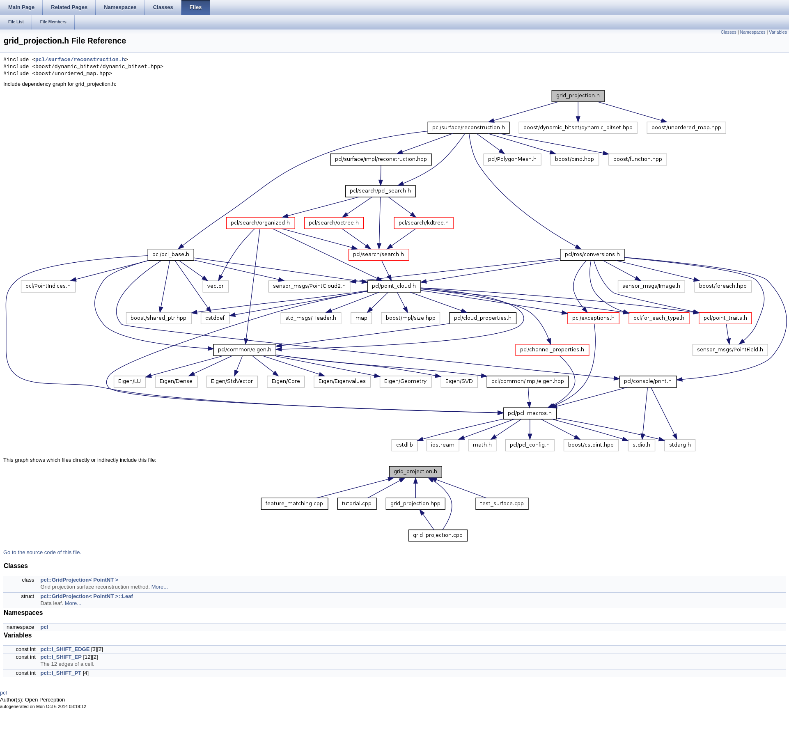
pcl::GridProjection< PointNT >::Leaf (86, 596)
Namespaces (752, 32)
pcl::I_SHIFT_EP (60, 657)
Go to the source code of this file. (42, 552)
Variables (778, 32)
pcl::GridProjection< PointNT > (79, 580)
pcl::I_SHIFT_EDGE (64, 649)
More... (159, 587)
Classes (728, 32)
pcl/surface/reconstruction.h (80, 60)
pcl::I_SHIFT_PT (60, 673)
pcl (44, 627)
